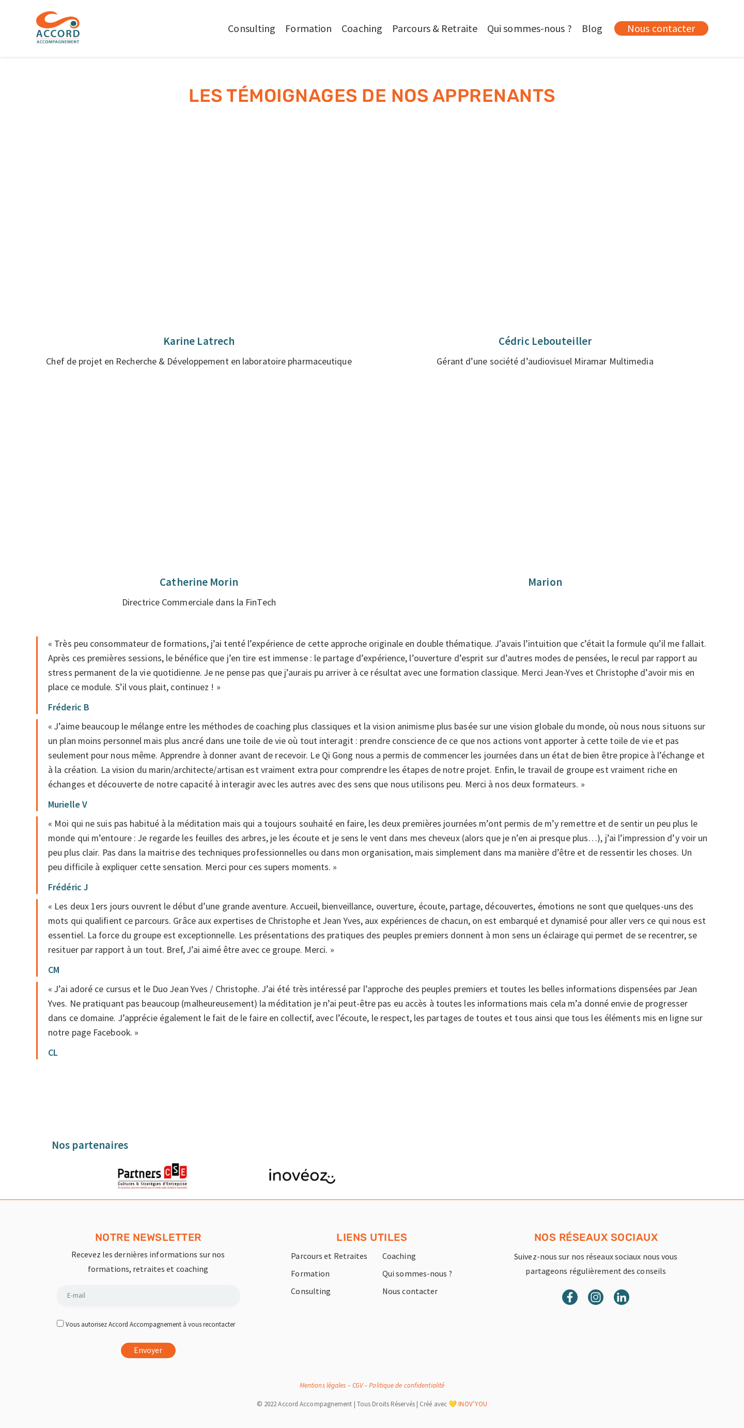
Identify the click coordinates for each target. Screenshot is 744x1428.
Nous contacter (410, 1291)
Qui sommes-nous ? (529, 28)
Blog (592, 28)
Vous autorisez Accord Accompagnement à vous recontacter (150, 1323)
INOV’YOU (472, 1404)
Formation (308, 28)
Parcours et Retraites (329, 1256)
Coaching (362, 28)
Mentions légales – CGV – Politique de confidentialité (372, 1385)
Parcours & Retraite (434, 28)
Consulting (251, 28)
